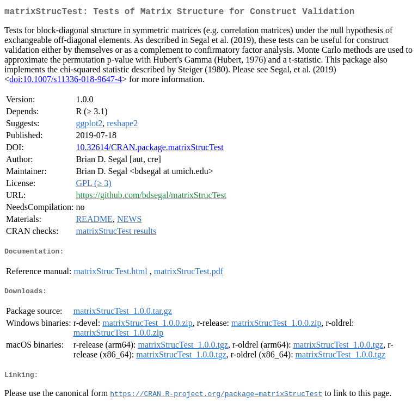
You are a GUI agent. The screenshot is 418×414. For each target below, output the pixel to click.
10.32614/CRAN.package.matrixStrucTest (149, 149)
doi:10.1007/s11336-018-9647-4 (65, 81)
